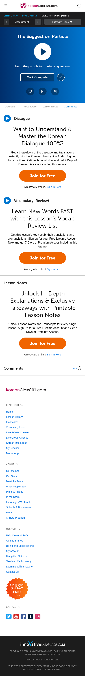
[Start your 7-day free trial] (17, 589)
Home (9, 411)
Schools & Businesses (18, 507)
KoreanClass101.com (48, 654)
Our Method (12, 471)
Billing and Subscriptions (20, 545)
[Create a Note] (43, 91)
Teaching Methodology (18, 561)
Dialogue (10, 106)
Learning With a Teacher (20, 566)
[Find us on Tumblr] (30, 616)
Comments (70, 106)
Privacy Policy (34, 660)
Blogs (9, 512)
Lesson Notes (50, 106)
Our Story (11, 476)
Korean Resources (16, 442)
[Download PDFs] (55, 91)
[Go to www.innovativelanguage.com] (42, 643)
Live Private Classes (17, 432)
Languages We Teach (18, 502)
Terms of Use (51, 660)
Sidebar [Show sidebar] (63, 22)
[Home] (39, 8)
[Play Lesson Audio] (42, 51)
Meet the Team (14, 481)
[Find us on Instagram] (38, 616)
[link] (38, 22)
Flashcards (12, 422)
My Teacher (12, 448)
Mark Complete (37, 77)
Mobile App (12, 453)
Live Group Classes (17, 437)
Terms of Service (45, 669)
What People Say (16, 486)
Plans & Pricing (14, 491)
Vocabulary (29, 106)
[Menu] (6, 5)
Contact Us (12, 571)
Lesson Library (11, 16)
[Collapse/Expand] (42, 368)
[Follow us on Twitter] (9, 616)
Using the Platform (16, 556)
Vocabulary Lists (15, 427)
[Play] (7, 200)
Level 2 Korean (29, 16)
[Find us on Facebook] (23, 616)
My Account (12, 551)
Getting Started (14, 540)
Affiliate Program (15, 517)
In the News (12, 496)
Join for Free (42, 175)
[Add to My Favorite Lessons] (30, 91)
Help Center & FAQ (17, 535)
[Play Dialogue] (7, 118)
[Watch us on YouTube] (16, 616)
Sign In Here (54, 187)
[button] (79, 5)
